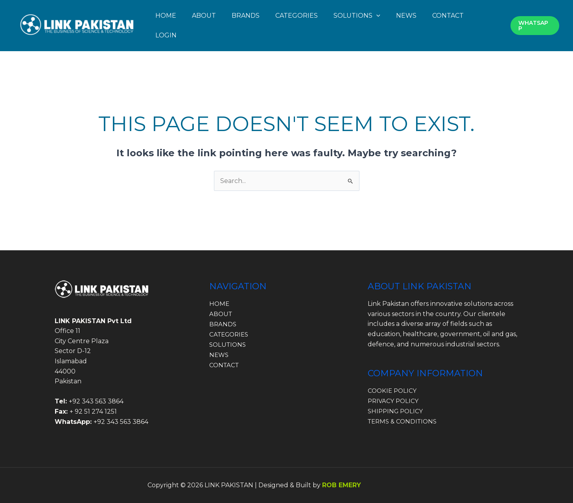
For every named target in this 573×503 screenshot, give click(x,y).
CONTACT (448, 15)
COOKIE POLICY (393, 390)
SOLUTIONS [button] (356, 15)
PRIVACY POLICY (394, 401)
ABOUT (204, 15)
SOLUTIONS (228, 344)
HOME (165, 15)
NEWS (406, 15)
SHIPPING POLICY (397, 411)
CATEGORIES (296, 15)
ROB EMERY (341, 485)
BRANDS (246, 15)
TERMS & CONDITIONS (404, 421)
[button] (376, 15)
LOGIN (166, 35)
